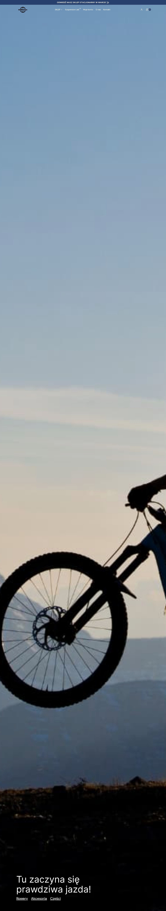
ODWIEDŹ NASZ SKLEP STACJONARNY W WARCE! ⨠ (83, 2)
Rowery (22, 898)
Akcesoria (39, 898)
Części (55, 898)
